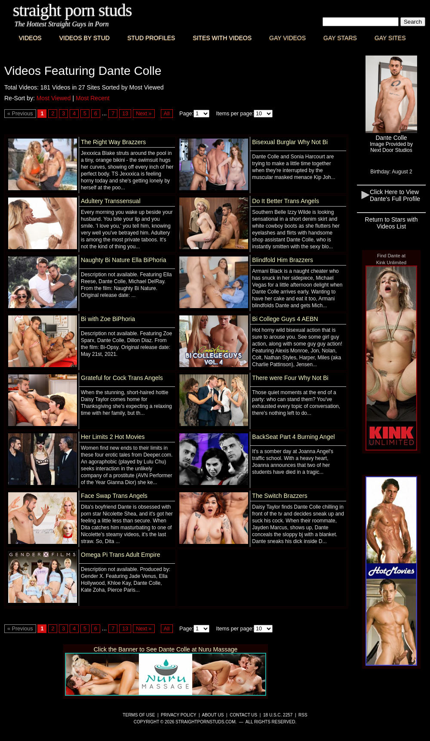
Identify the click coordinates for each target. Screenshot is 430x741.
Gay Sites (390, 37)
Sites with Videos (222, 37)
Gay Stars (340, 37)
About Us (213, 715)
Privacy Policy (178, 715)
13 (125, 114)
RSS (302, 715)
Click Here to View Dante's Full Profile (395, 195)
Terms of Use (139, 715)
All (167, 114)
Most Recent (93, 98)
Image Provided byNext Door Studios (391, 147)
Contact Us (243, 715)
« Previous (20, 114)
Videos (30, 37)
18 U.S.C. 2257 (277, 715)
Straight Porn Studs (72, 10)
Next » (143, 114)
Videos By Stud (84, 37)
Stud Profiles (151, 37)
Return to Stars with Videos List (391, 223)
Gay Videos (287, 37)
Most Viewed (54, 98)
